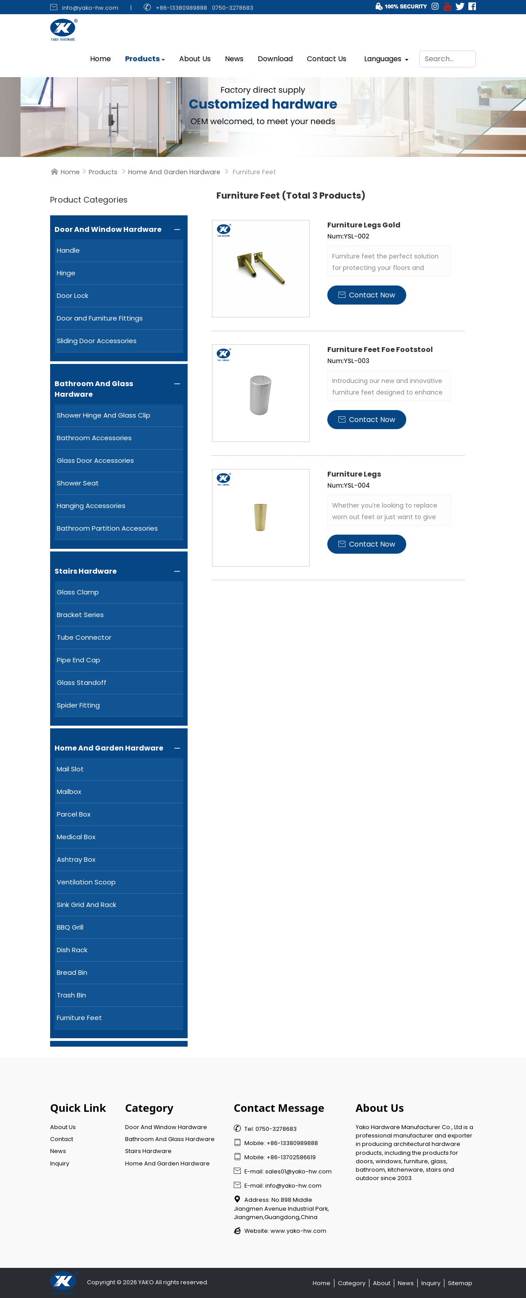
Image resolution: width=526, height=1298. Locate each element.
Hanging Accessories (91, 505)
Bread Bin (72, 972)
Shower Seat (78, 483)
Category (351, 1283)
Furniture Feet (79, 1017)
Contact (61, 1139)
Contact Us (326, 56)
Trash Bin (71, 995)
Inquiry (59, 1163)
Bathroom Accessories (94, 437)
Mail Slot (70, 769)
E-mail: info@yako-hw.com (278, 1185)
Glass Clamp (78, 592)
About (381, 1283)
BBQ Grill (70, 927)
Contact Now (366, 295)
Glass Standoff (81, 682)
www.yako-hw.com (298, 1231)
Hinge (66, 273)
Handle (68, 250)
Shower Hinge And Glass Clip (103, 415)
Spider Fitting (78, 705)
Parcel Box (73, 814)
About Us (195, 56)
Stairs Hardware (86, 571)
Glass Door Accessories (95, 460)
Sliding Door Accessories (97, 340)
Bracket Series (80, 614)
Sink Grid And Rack (86, 904)
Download (275, 56)
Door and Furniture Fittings (100, 318)
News (234, 56)
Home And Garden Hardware (174, 172)
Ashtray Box (76, 859)
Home (100, 56)
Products (142, 56)
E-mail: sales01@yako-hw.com (283, 1171)
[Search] (447, 56)
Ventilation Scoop (86, 882)
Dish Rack (72, 949)
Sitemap (460, 1283)
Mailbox (69, 791)
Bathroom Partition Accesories (107, 528)
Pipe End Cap (78, 660)
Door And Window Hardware (108, 229)
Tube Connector (84, 637)
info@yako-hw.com (90, 8)
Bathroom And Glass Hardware (94, 389)
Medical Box (76, 836)
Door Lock (72, 295)
